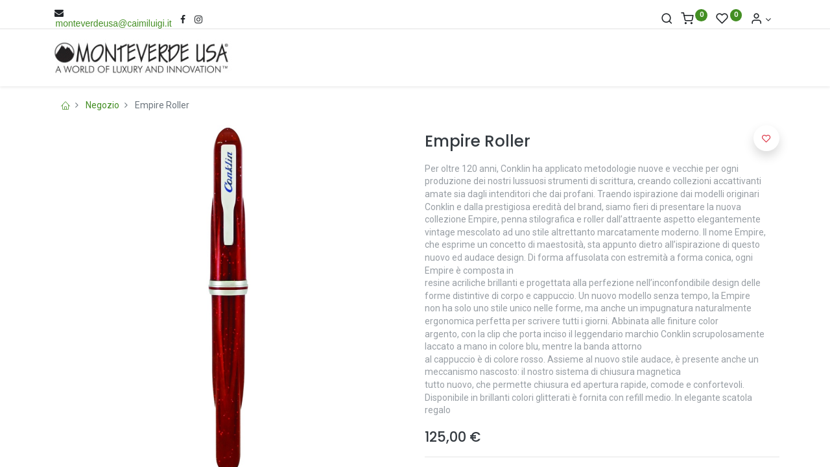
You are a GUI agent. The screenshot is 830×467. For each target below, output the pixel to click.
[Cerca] (667, 19)
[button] (766, 138)
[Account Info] (760, 19)
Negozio (102, 105)
